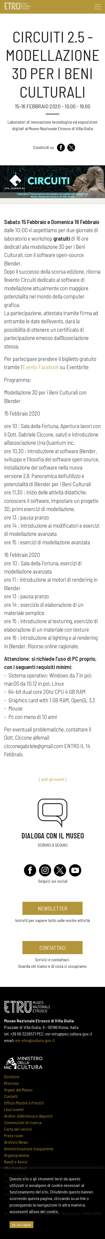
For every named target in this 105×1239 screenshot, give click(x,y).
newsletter (52, 908)
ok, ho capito (21, 1224)
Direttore (11, 1076)
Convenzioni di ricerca (23, 1122)
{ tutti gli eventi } (52, 779)
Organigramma (16, 1155)
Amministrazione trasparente (29, 1148)
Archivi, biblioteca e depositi (28, 1115)
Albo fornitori (15, 1168)
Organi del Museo (18, 1089)
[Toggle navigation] (97, 7)
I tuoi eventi (14, 1109)
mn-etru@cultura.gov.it (35, 1040)
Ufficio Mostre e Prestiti (24, 1102)
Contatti (11, 1096)
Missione (11, 1083)
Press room (13, 1135)
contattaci (52, 947)
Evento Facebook (41, 366)
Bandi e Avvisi (16, 1161)
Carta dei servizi (18, 1128)
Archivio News (16, 1142)
